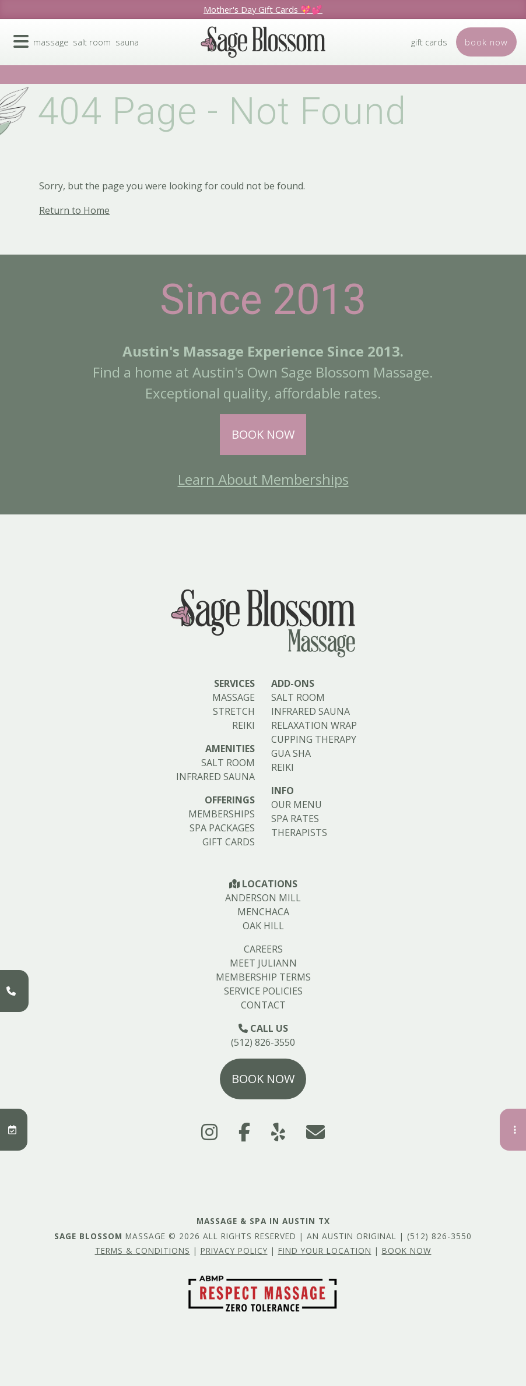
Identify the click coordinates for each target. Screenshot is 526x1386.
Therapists (299, 832)
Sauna (134, 51)
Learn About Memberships (263, 479)
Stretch (234, 711)
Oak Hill (263, 925)
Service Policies (263, 991)
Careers (263, 949)
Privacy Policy (234, 1250)
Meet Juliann (263, 963)
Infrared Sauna (215, 776)
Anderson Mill (263, 897)
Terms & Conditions (142, 1250)
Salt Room (97, 51)
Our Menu (296, 804)
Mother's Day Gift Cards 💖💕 (263, 9)
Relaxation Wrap (314, 725)
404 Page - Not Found (221, 111)
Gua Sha (291, 753)
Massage (53, 51)
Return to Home (74, 210)
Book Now (263, 434)
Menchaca (263, 911)
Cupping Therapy (313, 739)
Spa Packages (222, 827)
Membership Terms (263, 977)
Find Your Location (324, 1250)
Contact (263, 1005)
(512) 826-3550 (263, 1042)
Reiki (243, 725)
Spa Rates (295, 818)
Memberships (221, 813)
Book (484, 51)
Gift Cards (424, 51)
